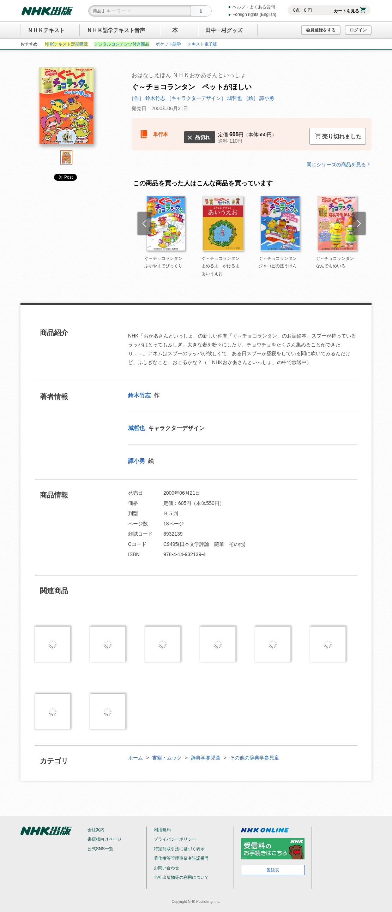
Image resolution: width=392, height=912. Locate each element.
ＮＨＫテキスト (46, 30)
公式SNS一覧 (100, 848)
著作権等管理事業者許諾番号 (181, 858)
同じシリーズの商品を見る (339, 164)
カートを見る (350, 10)
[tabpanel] (66, 108)
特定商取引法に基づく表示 (179, 848)
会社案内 (96, 829)
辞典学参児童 (206, 758)
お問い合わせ (166, 867)
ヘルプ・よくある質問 (254, 7)
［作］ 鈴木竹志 (148, 98)
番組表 (272, 870)
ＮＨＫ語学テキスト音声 (116, 30)
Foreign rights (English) (254, 14)
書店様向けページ (104, 839)
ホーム (135, 758)
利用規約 (162, 829)
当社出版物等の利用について (181, 877)
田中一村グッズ (223, 30)
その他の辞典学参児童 (254, 758)
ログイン (358, 30)
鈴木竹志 (140, 395)
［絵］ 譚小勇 (259, 98)
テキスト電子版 (202, 44)
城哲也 (137, 428)
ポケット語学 (168, 44)
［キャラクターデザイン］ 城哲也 (205, 98)
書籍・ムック (167, 758)
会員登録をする (321, 30)
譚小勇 (137, 461)
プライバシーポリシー (175, 839)
